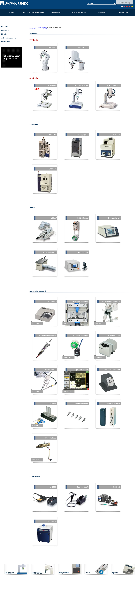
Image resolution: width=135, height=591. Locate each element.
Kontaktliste (123, 12)
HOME (11, 12)
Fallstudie (101, 12)
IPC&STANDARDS (79, 12)
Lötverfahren (56, 12)
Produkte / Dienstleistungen (33, 12)
